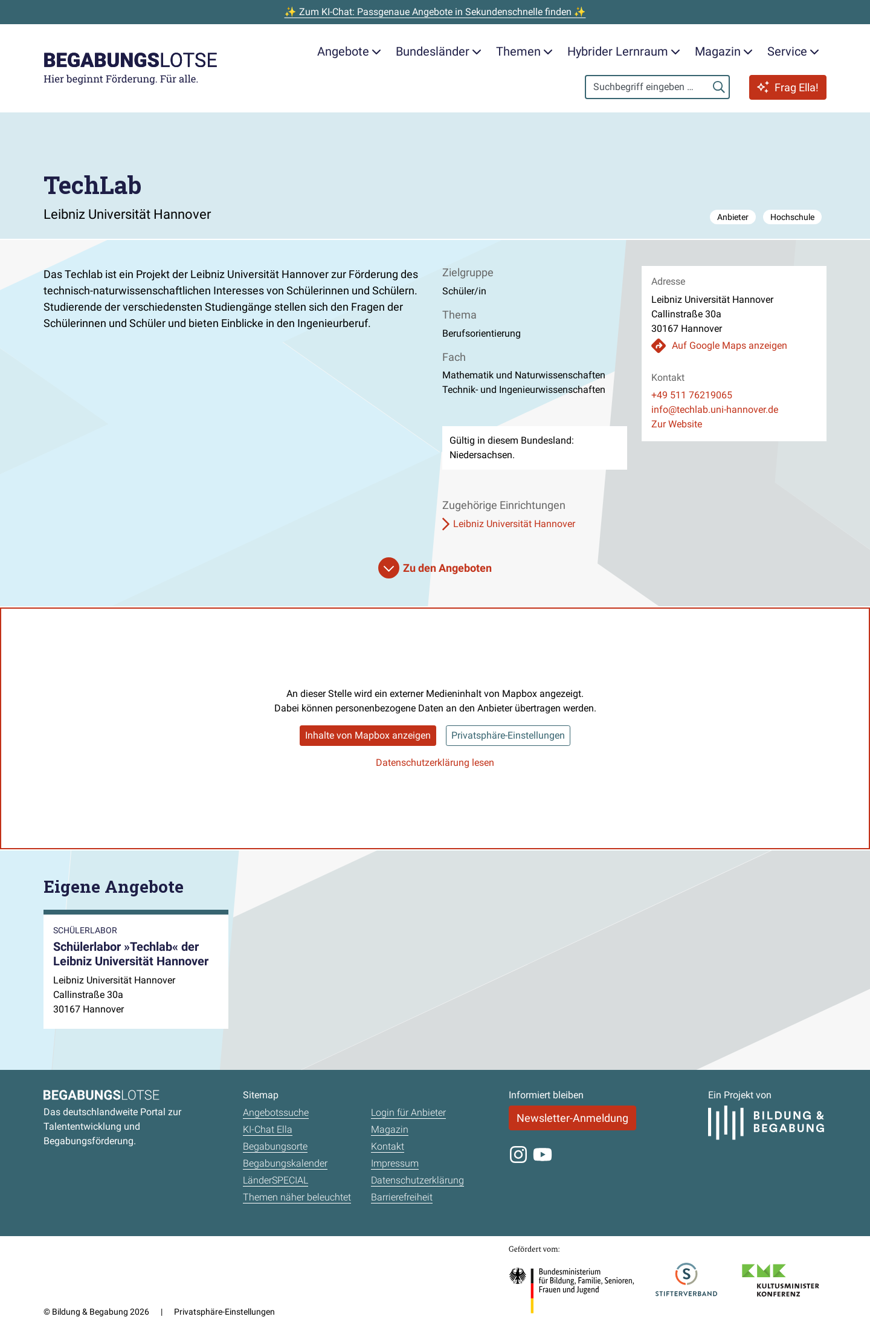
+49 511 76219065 (691, 395)
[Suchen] (719, 87)
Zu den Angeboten (447, 568)
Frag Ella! (788, 87)
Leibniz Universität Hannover (514, 524)
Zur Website (676, 424)
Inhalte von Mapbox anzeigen (368, 735)
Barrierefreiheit (402, 1197)
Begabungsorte (275, 1146)
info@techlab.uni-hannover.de (714, 409)
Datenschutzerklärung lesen (435, 762)
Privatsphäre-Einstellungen (508, 735)
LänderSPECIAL (275, 1180)
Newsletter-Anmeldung (572, 1118)
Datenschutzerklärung (417, 1180)
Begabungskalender (285, 1163)
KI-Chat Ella (267, 1129)
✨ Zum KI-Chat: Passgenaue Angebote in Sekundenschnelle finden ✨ (435, 12)
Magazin (389, 1129)
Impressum (395, 1163)
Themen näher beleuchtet (297, 1197)
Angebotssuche (276, 1112)
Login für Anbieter (408, 1112)
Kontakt (387, 1146)
